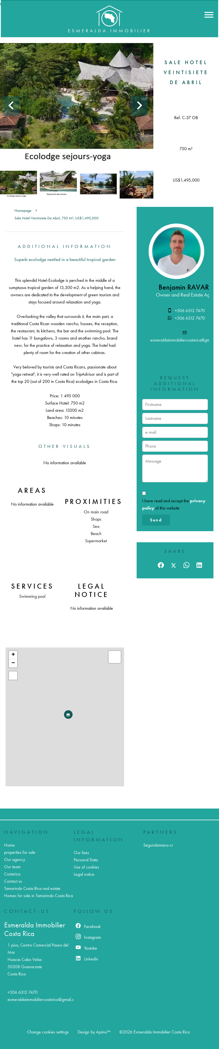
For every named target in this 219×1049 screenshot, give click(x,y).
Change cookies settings (48, 1032)
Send (156, 520)
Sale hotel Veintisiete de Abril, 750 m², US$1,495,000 (56, 218)
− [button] (13, 663)
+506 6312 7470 (190, 310)
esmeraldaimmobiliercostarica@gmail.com (43, 999)
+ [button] (13, 655)
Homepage (22, 210)
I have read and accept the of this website (173, 504)
